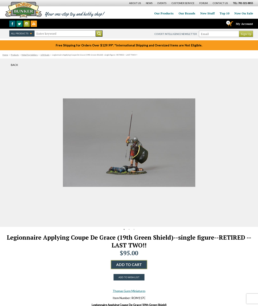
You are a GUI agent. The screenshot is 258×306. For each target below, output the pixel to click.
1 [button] (124, 229)
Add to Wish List (129, 277)
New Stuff (207, 13)
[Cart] (230, 24)
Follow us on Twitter (19, 24)
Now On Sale (243, 13)
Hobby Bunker (23, 9)
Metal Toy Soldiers (30, 55)
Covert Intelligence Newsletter (175, 34)
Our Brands (187, 13)
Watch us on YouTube (34, 24)
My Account (244, 24)
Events (162, 3)
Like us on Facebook (12, 24)
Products (15, 55)
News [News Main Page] (149, 3)
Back (14, 64)
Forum (203, 3)
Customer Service (182, 3)
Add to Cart (129, 264)
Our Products (164, 13)
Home (5, 55)
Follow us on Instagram (26, 24)
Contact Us (220, 3)
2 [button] (129, 229)
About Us (135, 3)
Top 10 (224, 13)
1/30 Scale (44, 55)
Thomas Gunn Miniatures (129, 291)
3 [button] (134, 229)
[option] (129, 143)
